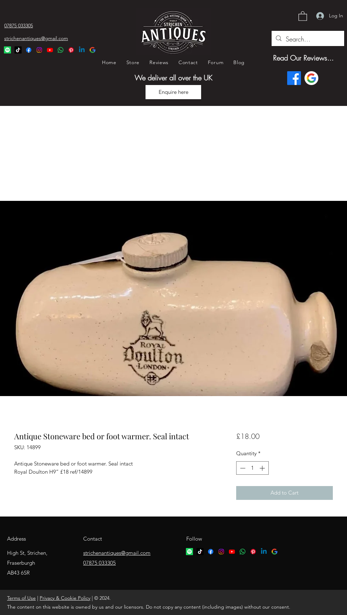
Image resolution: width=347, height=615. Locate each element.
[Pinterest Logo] (71, 49)
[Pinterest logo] (253, 551)
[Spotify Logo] (7, 49)
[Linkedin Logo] (81, 49)
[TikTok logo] (200, 551)
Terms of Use (21, 598)
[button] (302, 16)
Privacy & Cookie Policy (65, 598)
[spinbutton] (252, 468)
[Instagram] (39, 49)
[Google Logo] (92, 49)
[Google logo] (311, 78)
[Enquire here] (173, 92)
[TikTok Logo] (18, 49)
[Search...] (307, 39)
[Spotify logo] (189, 551)
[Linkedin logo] (263, 551)
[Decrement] (242, 468)
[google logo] (274, 551)
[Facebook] (28, 49)
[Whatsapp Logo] (60, 49)
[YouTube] (49, 49)
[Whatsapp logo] (242, 551)
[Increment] (263, 468)
